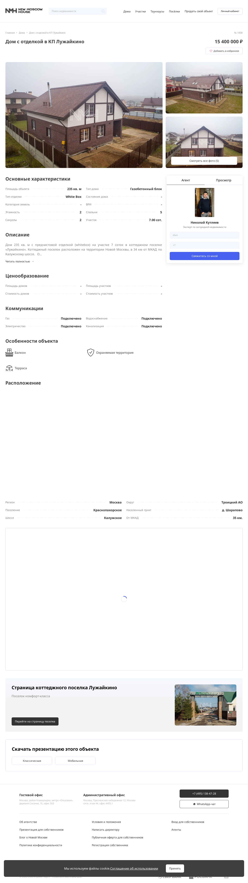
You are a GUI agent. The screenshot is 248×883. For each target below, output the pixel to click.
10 (112, 586)
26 (157, 631)
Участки (140, 11)
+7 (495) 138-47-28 (204, 793)
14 (44, 608)
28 (44, 654)
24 (112, 631)
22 (67, 631)
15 (67, 608)
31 (112, 654)
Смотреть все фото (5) (204, 161)
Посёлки (174, 11)
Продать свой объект (199, 11)
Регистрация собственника (110, 845)
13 (22, 608)
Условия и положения (106, 822)
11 (135, 586)
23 (89, 631)
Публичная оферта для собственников (117, 837)
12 (157, 586)
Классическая (32, 762)
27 (22, 654)
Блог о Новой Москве (33, 837)
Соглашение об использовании (134, 868)
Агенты (176, 829)
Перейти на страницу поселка (35, 723)
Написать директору (105, 829)
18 (135, 608)
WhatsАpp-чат (204, 804)
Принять (175, 868)
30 (89, 654)
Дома (127, 11)
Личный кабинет (230, 11)
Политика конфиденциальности (40, 845)
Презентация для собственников (41, 829)
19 (157, 608)
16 (89, 608)
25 (135, 631)
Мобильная (75, 762)
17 (112, 608)
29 (67, 654)
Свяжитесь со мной (205, 256)
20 (22, 631)
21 (44, 631)
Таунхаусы (157, 11)
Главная (10, 32)
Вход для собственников (187, 822)
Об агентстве (28, 822)
